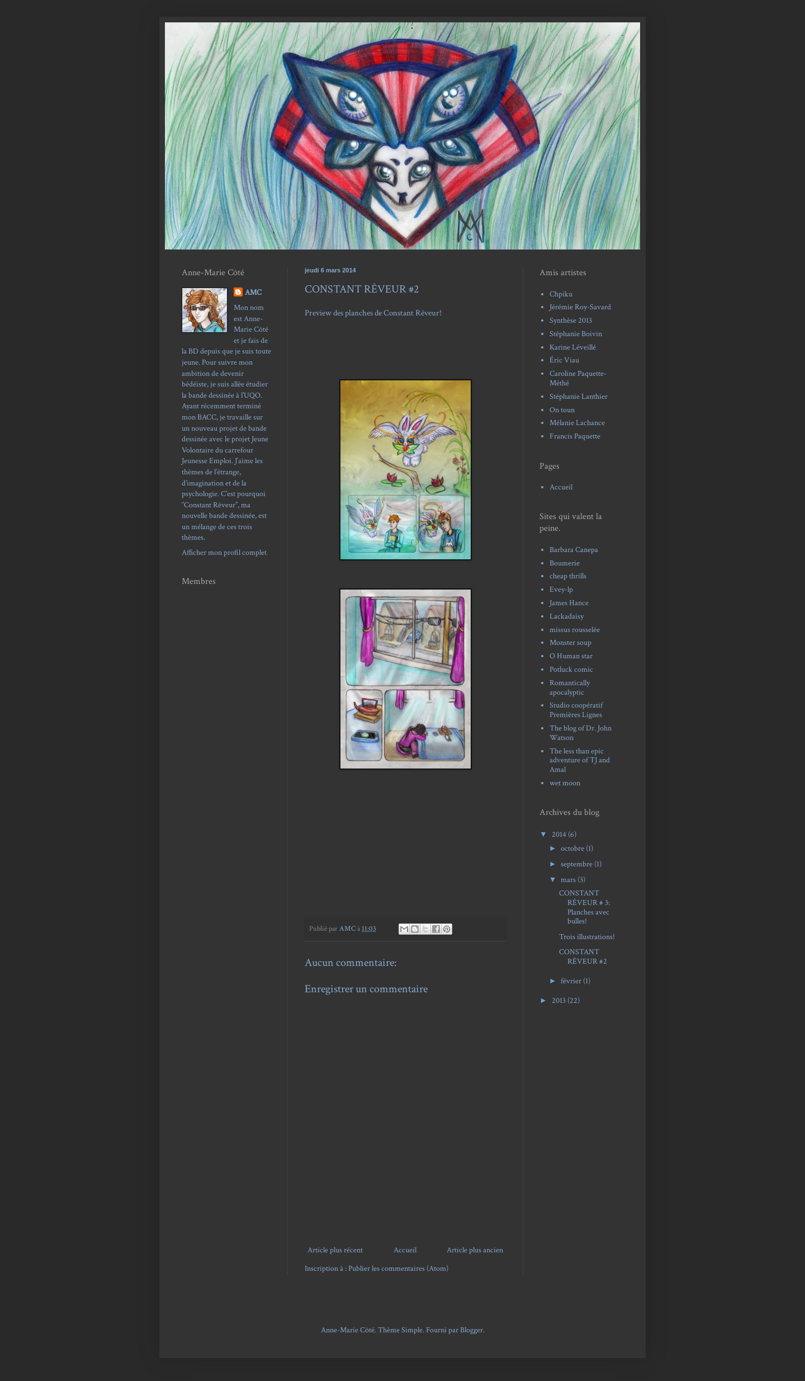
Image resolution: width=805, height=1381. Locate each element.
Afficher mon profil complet (224, 553)
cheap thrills (568, 576)
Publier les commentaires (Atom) (398, 1269)
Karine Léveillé (573, 347)
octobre (573, 848)
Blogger (471, 1330)
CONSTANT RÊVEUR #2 (583, 957)
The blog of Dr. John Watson (581, 733)
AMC (253, 292)
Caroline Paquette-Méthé (578, 378)
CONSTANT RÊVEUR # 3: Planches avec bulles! (584, 907)
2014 (560, 834)
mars (569, 880)
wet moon (565, 783)
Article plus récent (335, 1250)
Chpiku (561, 294)
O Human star (571, 656)
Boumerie (565, 563)
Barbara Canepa (574, 550)
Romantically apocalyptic (570, 687)
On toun (562, 410)
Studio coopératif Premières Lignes (576, 710)
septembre (577, 864)
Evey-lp (561, 590)
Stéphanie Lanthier (579, 397)
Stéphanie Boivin (576, 334)
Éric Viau (564, 360)
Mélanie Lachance (577, 423)
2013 (559, 1001)
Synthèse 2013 (571, 320)
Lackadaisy (567, 616)
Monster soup (570, 643)
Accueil (405, 1250)
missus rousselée (575, 630)
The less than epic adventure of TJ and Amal (580, 760)
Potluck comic (571, 669)
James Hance (569, 603)
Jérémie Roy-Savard (580, 307)
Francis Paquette (575, 436)
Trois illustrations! (587, 937)
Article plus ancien (475, 1250)
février (572, 981)
